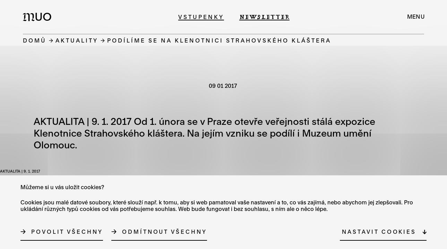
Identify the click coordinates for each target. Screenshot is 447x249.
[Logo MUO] (39, 17)
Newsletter (264, 16)
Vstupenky (201, 16)
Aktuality (76, 40)
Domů (34, 40)
